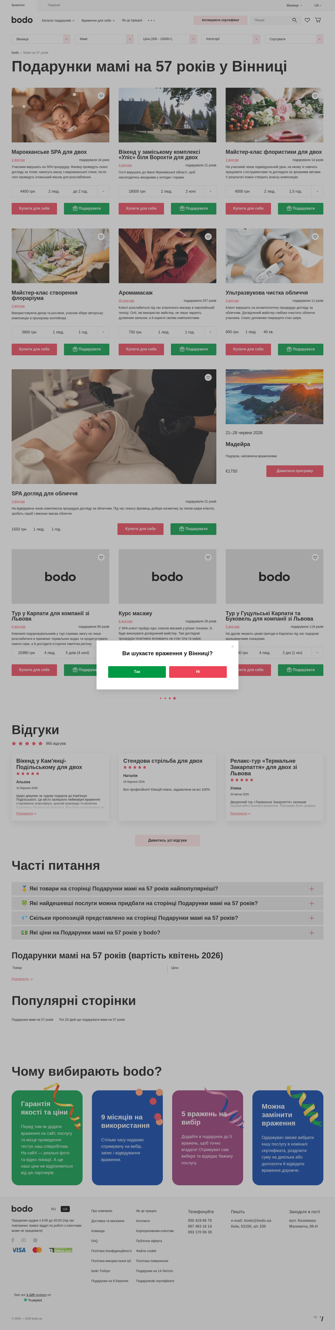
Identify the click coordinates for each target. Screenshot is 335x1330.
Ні (198, 672)
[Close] (232, 646)
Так (137, 672)
